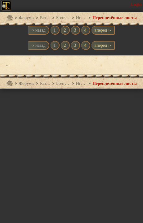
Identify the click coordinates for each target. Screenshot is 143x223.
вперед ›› (103, 30)
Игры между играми (81, 17)
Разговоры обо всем (45, 17)
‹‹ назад (38, 30)
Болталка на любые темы (63, 17)
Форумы (26, 17)
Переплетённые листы (114, 17)
